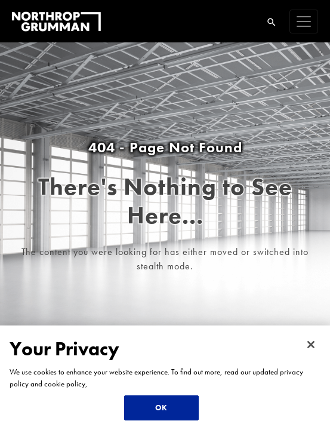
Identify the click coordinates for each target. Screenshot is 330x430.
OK (161, 408)
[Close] (311, 344)
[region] (165, 377)
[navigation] (303, 21)
